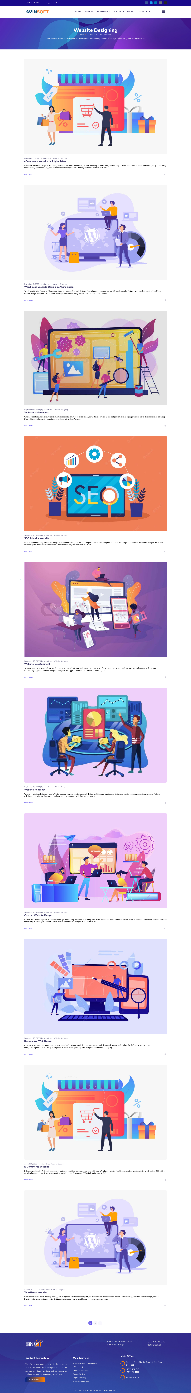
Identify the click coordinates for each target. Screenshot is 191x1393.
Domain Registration (80, 1370)
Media (130, 11)
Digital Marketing (79, 1378)
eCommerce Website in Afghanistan (45, 161)
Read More (28, 174)
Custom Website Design (38, 915)
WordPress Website (35, 1292)
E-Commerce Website (36, 1166)
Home (78, 11)
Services (88, 11)
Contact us (144, 11)
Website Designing (60, 158)
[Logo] (37, 11)
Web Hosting (78, 1367)
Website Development (37, 664)
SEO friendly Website (36, 538)
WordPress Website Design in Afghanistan (49, 287)
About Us (119, 11)
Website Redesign (34, 789)
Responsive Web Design (38, 1041)
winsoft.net (47, 158)
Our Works (103, 11)
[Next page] (100, 1323)
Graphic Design (79, 1374)
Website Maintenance (36, 412)
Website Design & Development (85, 1363)
